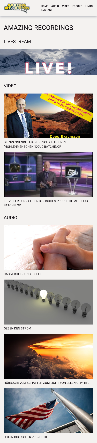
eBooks (77, 6)
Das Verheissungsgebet (23, 274)
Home (44, 6)
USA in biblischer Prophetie (26, 437)
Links (89, 6)
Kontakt (47, 9)
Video (65, 6)
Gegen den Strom (17, 328)
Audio (55, 6)
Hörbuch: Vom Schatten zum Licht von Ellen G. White (46, 383)
